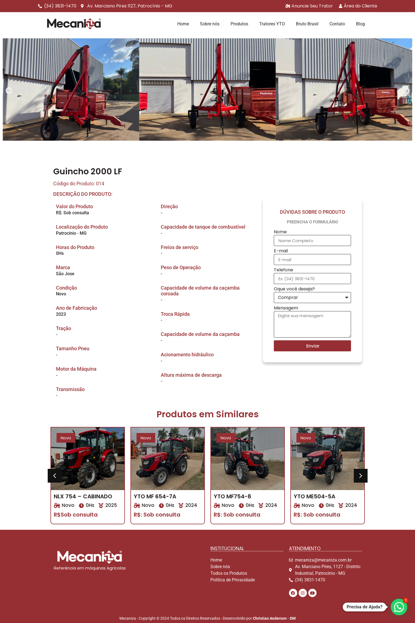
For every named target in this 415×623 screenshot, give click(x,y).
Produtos (239, 23)
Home (183, 23)
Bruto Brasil (307, 23)
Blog (360, 23)
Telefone (283, 270)
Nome (280, 232)
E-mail (281, 251)
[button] (9, 90)
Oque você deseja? (294, 289)
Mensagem (286, 308)
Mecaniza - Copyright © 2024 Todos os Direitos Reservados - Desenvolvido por (207, 618)
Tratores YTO (272, 23)
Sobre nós (209, 23)
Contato (337, 23)
